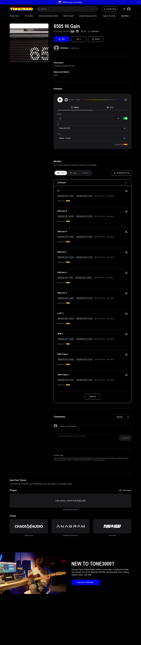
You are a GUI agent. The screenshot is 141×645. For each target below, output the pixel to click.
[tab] (61, 173)
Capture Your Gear (108, 16)
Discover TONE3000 (85, 582)
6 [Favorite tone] (79, 39)
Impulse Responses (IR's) (88, 16)
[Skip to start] (66, 100)
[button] (70, 2)
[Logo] (21, 9)
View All (92, 396)
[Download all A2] (121, 173)
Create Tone (109, 9)
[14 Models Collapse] (92, 183)
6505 (56, 75)
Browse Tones (14, 16)
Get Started (29, 16)
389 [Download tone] (61, 39)
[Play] (60, 99)
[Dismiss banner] (138, 2)
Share (96, 39)
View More (126, 16)
